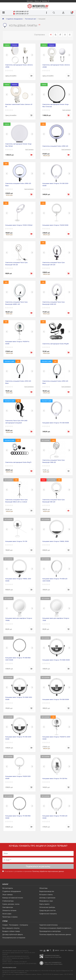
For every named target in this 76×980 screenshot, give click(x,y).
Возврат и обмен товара (11, 931)
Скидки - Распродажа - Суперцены (15, 925)
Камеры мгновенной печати (12, 898)
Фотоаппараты (7, 888)
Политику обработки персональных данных (48, 871)
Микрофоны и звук (46, 901)
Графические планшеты (48, 914)
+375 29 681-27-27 (20, 11)
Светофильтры (7, 907)
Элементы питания (9, 910)
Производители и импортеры (50, 931)
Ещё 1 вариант (66, 110)
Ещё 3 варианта (66, 149)
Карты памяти (44, 904)
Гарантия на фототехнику (48, 925)
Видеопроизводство (46, 891)
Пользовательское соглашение (13, 938)
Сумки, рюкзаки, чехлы (10, 904)
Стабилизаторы (8, 901)
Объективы (43, 888)
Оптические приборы (47, 907)
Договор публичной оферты (12, 934)
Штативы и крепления (47, 898)
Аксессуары (6, 914)
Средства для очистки (47, 910)
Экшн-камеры (7, 894)
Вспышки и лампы (46, 894)
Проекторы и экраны (10, 917)
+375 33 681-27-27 (20, 14)
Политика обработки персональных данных (55, 934)
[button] (6, 54)
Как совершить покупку (10, 928)
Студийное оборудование (11, 891)
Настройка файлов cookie (9, 967)
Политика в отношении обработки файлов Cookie (56, 928)
